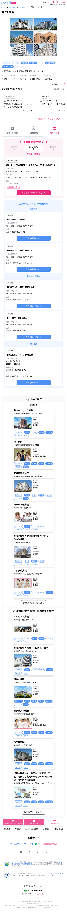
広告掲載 (46, 829)
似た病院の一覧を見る (33, 812)
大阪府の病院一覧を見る (33, 602)
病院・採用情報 (12, 130)
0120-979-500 (35, 890)
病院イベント (54, 130)
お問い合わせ (59, 829)
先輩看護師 (33, 130)
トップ (3, 7)
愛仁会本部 (22, 7)
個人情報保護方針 (32, 829)
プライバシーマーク (54, 873)
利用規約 (17, 829)
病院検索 (12, 7)
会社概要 (7, 829)
